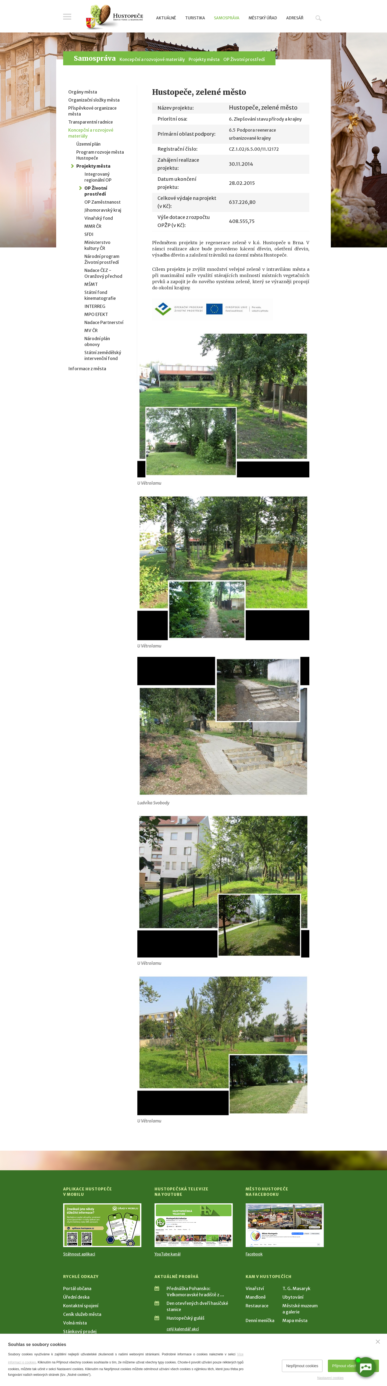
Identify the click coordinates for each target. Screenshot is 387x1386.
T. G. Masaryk (296, 1288)
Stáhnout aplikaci (79, 1254)
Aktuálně (166, 18)
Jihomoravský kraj (102, 210)
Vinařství (255, 1288)
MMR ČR (92, 226)
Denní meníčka (260, 1320)
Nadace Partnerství (103, 322)
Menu (67, 17)
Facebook (254, 1254)
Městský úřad (263, 18)
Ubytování (292, 1297)
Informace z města (87, 368)
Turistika (195, 18)
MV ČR (91, 330)
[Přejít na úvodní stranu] (114, 17)
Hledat (318, 18)
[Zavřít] (378, 1342)
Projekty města (204, 59)
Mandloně (256, 1297)
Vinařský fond (98, 218)
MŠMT (91, 284)
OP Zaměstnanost (102, 202)
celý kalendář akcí (183, 1329)
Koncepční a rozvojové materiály (152, 59)
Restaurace (257, 1305)
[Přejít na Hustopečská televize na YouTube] (194, 1225)
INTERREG (94, 306)
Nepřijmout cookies (302, 1366)
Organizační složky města (94, 100)
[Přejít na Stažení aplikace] (102, 1225)
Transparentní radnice (90, 122)
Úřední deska (76, 1297)
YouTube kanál (168, 1254)
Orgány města (82, 92)
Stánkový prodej (79, 1331)
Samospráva (226, 18)
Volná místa (75, 1323)
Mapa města (294, 1320)
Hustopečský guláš (186, 1318)
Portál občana (77, 1288)
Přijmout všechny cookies (353, 1366)
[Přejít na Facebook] (285, 1225)
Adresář (294, 18)
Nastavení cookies (330, 1378)
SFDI (89, 234)
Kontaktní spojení (80, 1305)
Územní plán (88, 144)
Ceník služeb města (82, 1314)
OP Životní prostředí (244, 59)
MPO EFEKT (96, 314)
